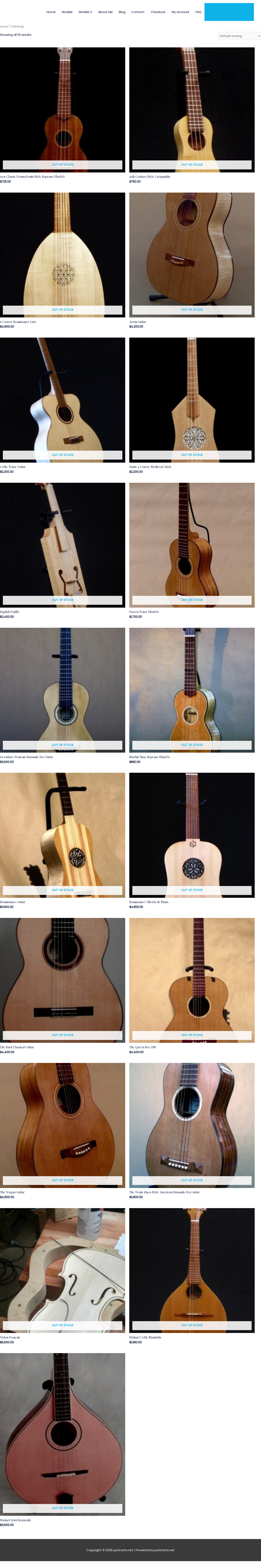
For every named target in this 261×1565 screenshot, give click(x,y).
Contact (138, 12)
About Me (105, 12)
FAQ (198, 12)
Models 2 (85, 12)
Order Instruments (229, 12)
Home (51, 12)
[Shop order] (238, 36)
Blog (122, 12)
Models (67, 12)
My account (180, 12)
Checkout (158, 12)
